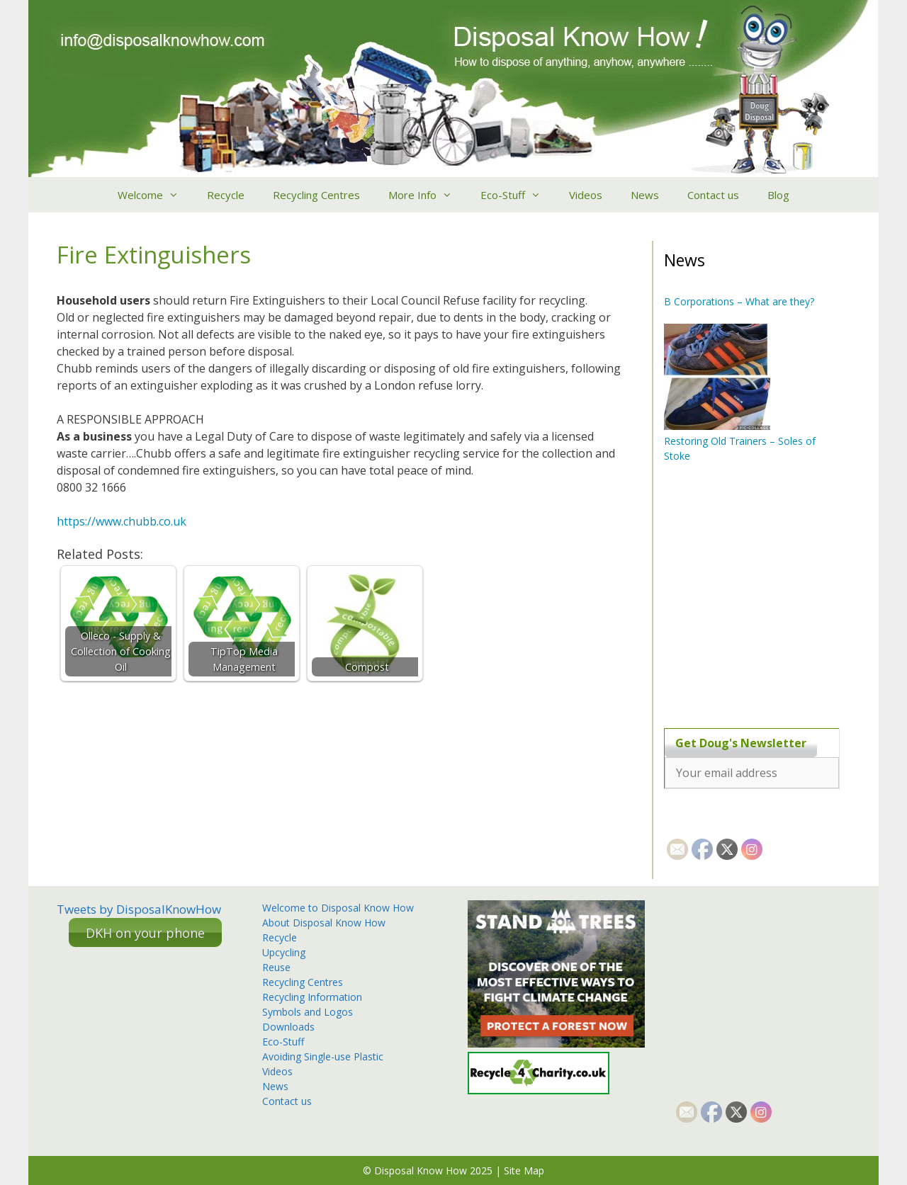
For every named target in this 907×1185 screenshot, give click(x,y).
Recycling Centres (316, 195)
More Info (427, 194)
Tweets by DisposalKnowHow (139, 909)
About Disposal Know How (323, 922)
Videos (585, 195)
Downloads (288, 1026)
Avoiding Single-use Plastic (322, 1056)
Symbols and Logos (307, 1012)
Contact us (713, 195)
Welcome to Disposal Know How (338, 907)
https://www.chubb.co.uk (121, 521)
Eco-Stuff (517, 194)
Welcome (155, 194)
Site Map (524, 1170)
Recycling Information (312, 997)
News (645, 195)
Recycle (225, 195)
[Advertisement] (752, 595)
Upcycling (283, 952)
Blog (778, 195)
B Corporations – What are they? (739, 301)
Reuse (276, 967)
